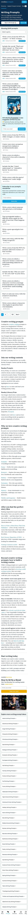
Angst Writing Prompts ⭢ (9, 729)
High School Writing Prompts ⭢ (10, 797)
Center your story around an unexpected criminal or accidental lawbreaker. (12, 146)
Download (22, 129)
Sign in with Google (10, 22)
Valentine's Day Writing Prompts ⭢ (11, 901)
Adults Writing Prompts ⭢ (9, 718)
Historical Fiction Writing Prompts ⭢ (12, 802)
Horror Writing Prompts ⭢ (9, 812)
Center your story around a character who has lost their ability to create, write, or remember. (12, 73)
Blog (26, 913)
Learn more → (9, 684)
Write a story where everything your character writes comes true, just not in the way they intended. (13, 60)
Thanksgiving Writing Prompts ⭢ (11, 891)
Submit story (22, 40)
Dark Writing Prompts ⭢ (8, 744)
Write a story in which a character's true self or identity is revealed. (13, 157)
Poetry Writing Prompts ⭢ (9, 849)
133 (13, 314)
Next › (18, 314)
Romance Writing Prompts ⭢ (10, 854)
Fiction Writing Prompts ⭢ (9, 776)
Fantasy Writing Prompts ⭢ (9, 770)
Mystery (3, 490)
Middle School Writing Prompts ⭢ (11, 823)
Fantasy (3, 477)
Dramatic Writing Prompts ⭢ (10, 755)
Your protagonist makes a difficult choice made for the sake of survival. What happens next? (13, 219)
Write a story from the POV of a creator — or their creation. (13, 37)
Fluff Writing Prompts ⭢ (8, 781)
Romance (4, 472)
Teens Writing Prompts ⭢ (9, 886)
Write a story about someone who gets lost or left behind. (12, 208)
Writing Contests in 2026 (9, 544)
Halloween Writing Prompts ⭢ (10, 791)
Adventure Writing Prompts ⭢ (10, 723)
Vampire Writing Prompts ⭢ (9, 907)
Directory (3, 6)
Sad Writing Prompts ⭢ (8, 859)
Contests (14, 913)
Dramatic (4, 461)
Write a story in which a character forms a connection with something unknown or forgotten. (12, 261)
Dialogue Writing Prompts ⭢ (9, 750)
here (7, 386)
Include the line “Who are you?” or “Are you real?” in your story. (13, 272)
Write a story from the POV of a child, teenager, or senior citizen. (13, 136)
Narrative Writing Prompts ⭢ (10, 833)
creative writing (14, 324)
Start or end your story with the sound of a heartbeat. (13, 295)
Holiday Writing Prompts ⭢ (9, 807)
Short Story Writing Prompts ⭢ (10, 870)
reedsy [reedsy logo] (7, 2)
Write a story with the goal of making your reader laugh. (12, 178)
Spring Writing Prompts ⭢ (9, 875)
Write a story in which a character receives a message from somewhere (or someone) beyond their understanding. (13, 283)
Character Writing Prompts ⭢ (10, 734)
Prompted (14, 118)
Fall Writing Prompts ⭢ (8, 765)
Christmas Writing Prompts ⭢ (10, 739)
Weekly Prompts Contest (14, 6)
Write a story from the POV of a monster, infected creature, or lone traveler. (13, 249)
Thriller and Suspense (8, 498)
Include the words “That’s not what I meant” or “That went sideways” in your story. (12, 48)
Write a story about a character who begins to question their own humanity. (13, 305)
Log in (24, 1)
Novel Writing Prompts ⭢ (9, 844)
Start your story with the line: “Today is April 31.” (13, 239)
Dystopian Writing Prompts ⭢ (10, 760)
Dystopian (4, 483)
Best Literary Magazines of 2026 (11, 537)
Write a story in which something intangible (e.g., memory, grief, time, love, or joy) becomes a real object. (13, 86)
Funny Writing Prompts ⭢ (9, 786)
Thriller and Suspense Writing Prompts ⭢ (13, 896)
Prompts (8, 913)
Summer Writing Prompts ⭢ (9, 880)
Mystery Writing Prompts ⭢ (9, 828)
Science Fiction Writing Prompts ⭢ (11, 865)
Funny (3, 467)
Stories (21, 913)
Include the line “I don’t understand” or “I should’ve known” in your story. (12, 168)
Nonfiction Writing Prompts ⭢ (10, 839)
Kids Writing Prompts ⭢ (8, 818)
